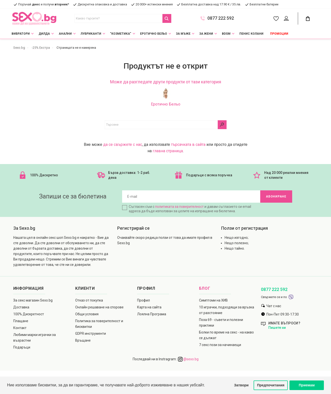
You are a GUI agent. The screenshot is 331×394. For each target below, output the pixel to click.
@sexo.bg (188, 359)
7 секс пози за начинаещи (220, 345)
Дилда (44, 33)
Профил (143, 300)
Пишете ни (277, 328)
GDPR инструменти (90, 333)
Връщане (83, 340)
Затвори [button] (241, 385)
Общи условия (87, 314)
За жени (206, 33)
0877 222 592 (220, 18)
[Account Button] (287, 18)
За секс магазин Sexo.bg (33, 300)
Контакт (20, 328)
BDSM (226, 33)
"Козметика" (120, 33)
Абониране (276, 196)
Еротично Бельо (153, 33)
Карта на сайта (149, 307)
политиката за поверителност (179, 207)
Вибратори (21, 33)
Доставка (21, 307)
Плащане (20, 321)
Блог (204, 288)
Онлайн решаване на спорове (99, 307)
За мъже (183, 33)
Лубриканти (91, 33)
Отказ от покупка (89, 300)
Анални (65, 33)
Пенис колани (251, 33)
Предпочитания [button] (271, 385)
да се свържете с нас (122, 144)
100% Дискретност (28, 314)
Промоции (279, 33)
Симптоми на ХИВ (213, 300)
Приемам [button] (307, 385)
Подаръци (21, 347)
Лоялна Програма (151, 314)
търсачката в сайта (188, 144)
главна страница (168, 151)
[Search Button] (166, 18)
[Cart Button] (308, 19)
